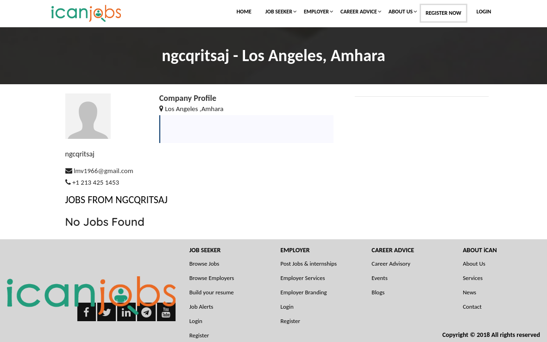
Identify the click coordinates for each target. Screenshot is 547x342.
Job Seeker (278, 11)
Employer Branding (303, 292)
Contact (472, 306)
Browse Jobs (204, 263)
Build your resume (211, 292)
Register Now (443, 13)
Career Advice (358, 11)
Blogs (377, 292)
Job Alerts (201, 306)
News (469, 292)
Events (379, 277)
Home (244, 11)
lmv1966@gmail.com (103, 171)
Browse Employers (211, 277)
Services (473, 277)
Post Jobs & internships (308, 263)
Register (290, 320)
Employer (316, 11)
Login (484, 11)
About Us (401, 11)
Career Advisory (390, 263)
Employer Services (302, 277)
